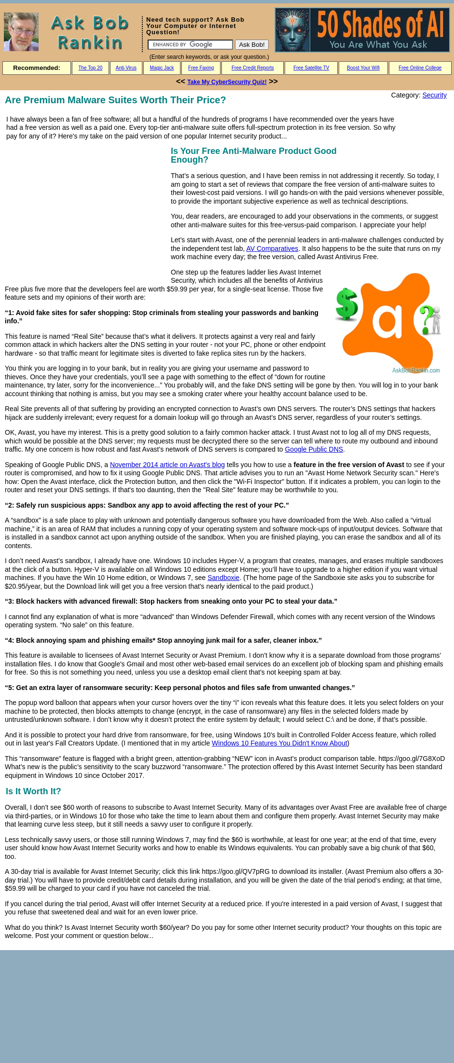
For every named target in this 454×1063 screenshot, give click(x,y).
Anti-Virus (126, 67)
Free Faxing (201, 67)
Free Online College (420, 67)
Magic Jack (162, 67)
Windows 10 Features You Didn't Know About (279, 743)
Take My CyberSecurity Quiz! (227, 82)
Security (434, 95)
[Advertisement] (86, 211)
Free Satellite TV (311, 67)
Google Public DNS (314, 449)
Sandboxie (223, 577)
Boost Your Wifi (363, 67)
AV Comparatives (272, 248)
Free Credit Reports (253, 67)
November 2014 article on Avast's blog (167, 465)
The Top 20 (90, 67)
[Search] (190, 45)
